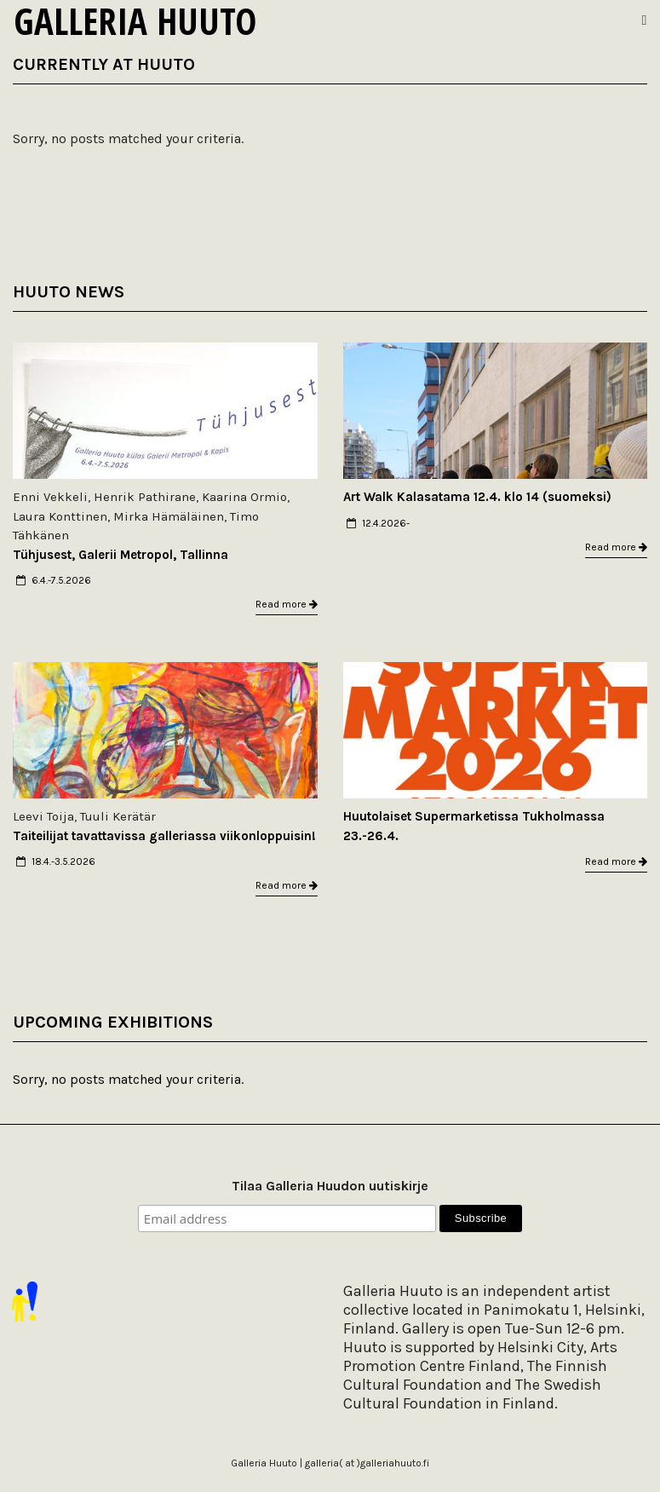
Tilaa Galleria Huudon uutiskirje (330, 1186)
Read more (286, 604)
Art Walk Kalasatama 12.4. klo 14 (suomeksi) (477, 496)
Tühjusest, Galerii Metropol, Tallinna (120, 554)
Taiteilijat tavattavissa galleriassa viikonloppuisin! (164, 836)
